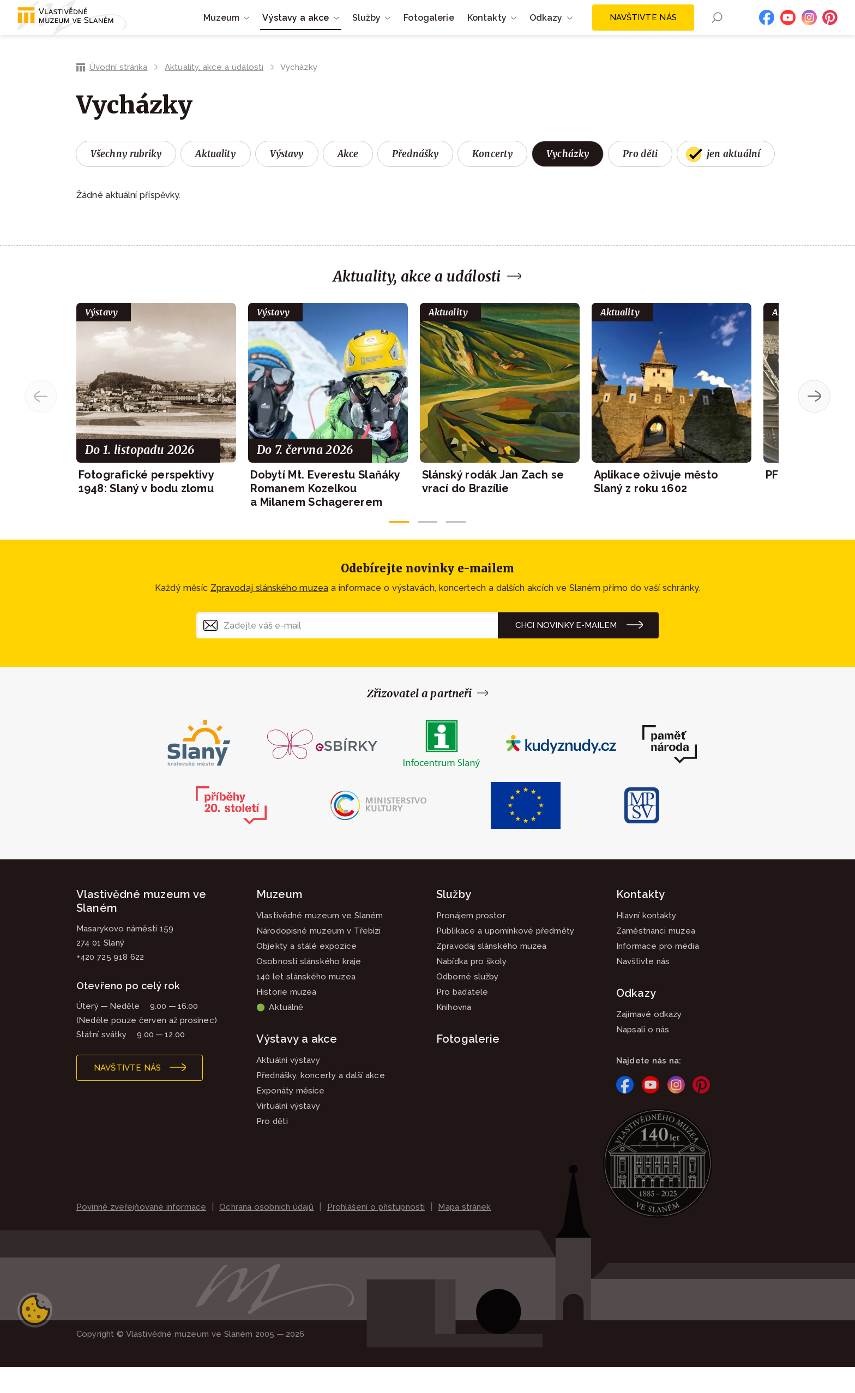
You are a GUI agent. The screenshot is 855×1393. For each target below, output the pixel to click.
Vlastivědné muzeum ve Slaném (319, 942)
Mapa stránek (464, 1233)
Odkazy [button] (546, 31)
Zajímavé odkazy (649, 1040)
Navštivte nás (643, 30)
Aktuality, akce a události (214, 93)
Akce (348, 180)
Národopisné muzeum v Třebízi (318, 957)
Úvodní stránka (118, 93)
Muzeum (279, 920)
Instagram (809, 30)
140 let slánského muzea (306, 1003)
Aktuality (215, 180)
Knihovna (453, 1033)
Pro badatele (462, 1018)
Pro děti (640, 180)
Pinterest (830, 30)
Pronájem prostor (470, 942)
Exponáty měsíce (290, 1117)
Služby (453, 920)
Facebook (766, 30)
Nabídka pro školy (471, 988)
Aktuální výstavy (288, 1086)
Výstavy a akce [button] (295, 31)
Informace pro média (657, 972)
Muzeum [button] (221, 31)
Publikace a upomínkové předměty (505, 957)
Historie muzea (286, 1018)
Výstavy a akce (296, 1065)
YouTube (788, 30)
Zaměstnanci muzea (655, 957)
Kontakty (640, 920)
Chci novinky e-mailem (566, 651)
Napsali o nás (642, 1056)
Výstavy (287, 180)
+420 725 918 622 (110, 983)
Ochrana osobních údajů (266, 1233)
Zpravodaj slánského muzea (269, 614)
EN (737, 31)
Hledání (717, 31)
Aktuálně (280, 1033)
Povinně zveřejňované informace (141, 1233)
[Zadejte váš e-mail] (347, 651)
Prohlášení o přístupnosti (376, 1233)
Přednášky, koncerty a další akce (320, 1102)
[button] (399, 548)
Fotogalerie (429, 31)
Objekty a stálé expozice (306, 972)
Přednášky (415, 180)
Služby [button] (366, 31)
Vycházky (567, 180)
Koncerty (492, 180)
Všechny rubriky (126, 180)
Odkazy (636, 1019)
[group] (156, 425)
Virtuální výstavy (288, 1132)
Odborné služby (467, 1003)
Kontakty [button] (487, 31)
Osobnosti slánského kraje (308, 988)
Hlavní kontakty (646, 942)
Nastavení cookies (34, 1336)
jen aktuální (733, 180)
